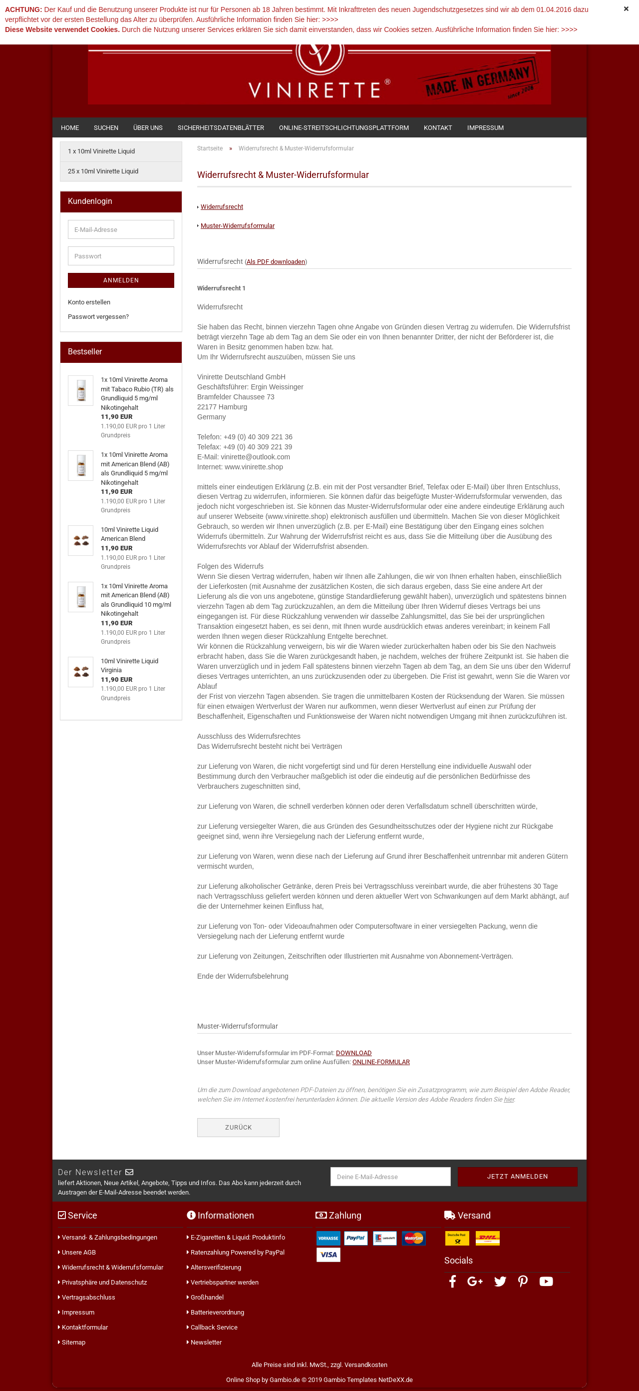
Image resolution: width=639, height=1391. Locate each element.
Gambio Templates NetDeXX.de (368, 1383)
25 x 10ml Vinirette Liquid (103, 174)
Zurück (238, 1131)
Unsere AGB (77, 1256)
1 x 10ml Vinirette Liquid (101, 154)
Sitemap (71, 1346)
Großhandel (205, 1301)
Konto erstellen (89, 305)
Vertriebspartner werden (223, 1286)
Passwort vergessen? (98, 320)
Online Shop (243, 1383)
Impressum (485, 127)
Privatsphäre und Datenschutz (102, 1286)
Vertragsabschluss (86, 1301)
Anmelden (121, 283)
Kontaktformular (83, 1331)
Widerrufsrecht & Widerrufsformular (110, 1271)
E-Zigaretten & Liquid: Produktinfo (236, 1241)
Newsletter (204, 1346)
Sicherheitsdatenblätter (221, 127)
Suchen (106, 127)
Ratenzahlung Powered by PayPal (236, 1256)
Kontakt (438, 127)
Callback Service (212, 1331)
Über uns (148, 127)
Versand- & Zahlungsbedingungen (107, 1241)
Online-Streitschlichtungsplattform (344, 127)
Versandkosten (365, 1368)
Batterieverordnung (215, 1316)
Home (70, 127)
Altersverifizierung (214, 1271)
